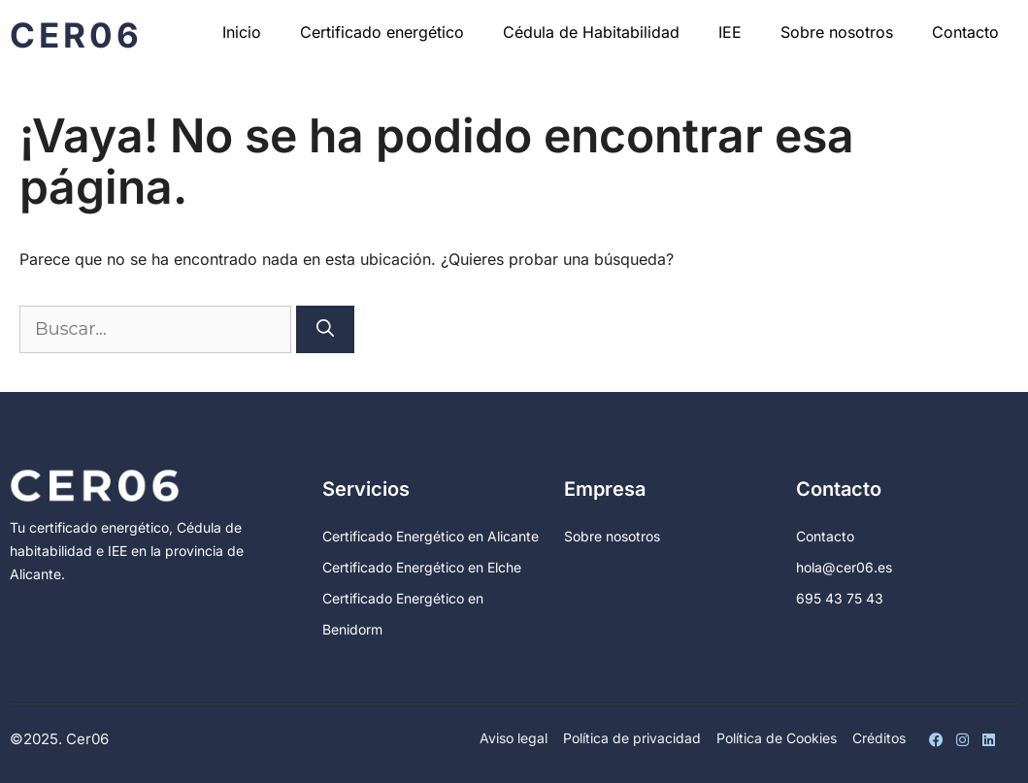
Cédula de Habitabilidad (591, 32)
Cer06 (76, 35)
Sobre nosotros (836, 32)
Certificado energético (382, 32)
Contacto (965, 32)
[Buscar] (325, 329)
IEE (730, 32)
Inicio (241, 32)
